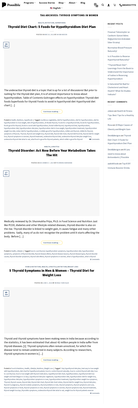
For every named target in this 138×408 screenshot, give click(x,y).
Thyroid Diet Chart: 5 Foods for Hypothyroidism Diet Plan (52, 27)
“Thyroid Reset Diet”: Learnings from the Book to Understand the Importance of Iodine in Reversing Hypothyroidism (121, 72)
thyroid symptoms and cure (84, 385)
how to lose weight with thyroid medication (32, 374)
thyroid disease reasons (60, 254)
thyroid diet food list (75, 134)
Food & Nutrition (33, 267)
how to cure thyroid (37, 251)
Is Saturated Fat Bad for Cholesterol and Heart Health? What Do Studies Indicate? (119, 89)
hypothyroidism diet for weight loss (83, 376)
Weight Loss (73, 267)
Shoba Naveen (61, 34)
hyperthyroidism (72, 374)
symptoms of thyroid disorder (23, 254)
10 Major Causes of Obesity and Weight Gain (120, 127)
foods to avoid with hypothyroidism (35, 125)
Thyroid (23, 134)
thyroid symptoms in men (33, 388)
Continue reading (51, 111)
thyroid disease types (77, 254)
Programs (30, 2)
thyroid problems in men (49, 385)
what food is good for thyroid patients (45, 139)
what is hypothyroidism (75, 256)
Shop (61, 2)
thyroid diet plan (90, 382)
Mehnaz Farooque (62, 283)
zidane (111, 111)
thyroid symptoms (66, 385)
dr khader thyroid (51, 123)
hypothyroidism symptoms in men (35, 379)
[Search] (103, 5)
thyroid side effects (37, 256)
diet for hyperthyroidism (66, 120)
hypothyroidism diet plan (29, 128)
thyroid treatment (36, 136)
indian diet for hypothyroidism (27, 131)
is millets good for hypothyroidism (51, 131)
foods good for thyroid (12, 125)
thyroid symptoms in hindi (13, 388)
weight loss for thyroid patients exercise (79, 390)
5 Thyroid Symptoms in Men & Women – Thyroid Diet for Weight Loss (51, 272)
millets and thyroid (72, 131)
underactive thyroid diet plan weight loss (76, 136)
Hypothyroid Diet (71, 125)
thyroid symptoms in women (18, 136)
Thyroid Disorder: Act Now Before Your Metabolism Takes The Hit (52, 152)
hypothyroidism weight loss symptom (83, 379)
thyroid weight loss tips (12, 390)
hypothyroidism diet (11, 128)
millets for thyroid (86, 131)
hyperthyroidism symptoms (56, 251)
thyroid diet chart (60, 134)
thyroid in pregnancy (11, 385)
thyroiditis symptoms (29, 390)
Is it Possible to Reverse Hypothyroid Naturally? (119, 58)
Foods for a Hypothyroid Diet (68, 123)
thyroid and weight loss (35, 134)
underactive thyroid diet (52, 136)
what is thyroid (90, 256)
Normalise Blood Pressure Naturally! (120, 49)
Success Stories (47, 2)
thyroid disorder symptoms (20, 256)
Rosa (110, 125)
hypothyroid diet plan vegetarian (42, 376)
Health (41, 23)
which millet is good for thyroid (71, 139)
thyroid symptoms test (74, 388)
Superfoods (60, 23)
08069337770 (127, 5)
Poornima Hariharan (64, 163)
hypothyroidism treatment (74, 128)
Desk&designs (114, 135)
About (73, 2)
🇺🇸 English (56, 8)
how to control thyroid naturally (57, 371)
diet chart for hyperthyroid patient (32, 371)
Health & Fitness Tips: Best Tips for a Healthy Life (121, 115)
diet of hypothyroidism (35, 123)
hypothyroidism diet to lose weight (51, 128)
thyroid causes (16, 382)
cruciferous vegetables (48, 120)
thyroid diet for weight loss (73, 382)
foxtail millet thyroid (56, 125)
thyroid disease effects (43, 254)
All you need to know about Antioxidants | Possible (119, 153)
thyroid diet (49, 134)
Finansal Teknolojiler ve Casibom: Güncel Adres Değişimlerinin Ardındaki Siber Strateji (119, 37)
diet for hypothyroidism (84, 120)
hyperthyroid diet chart (57, 374)
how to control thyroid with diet (81, 371)
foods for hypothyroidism (89, 123)
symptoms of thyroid (11, 134)
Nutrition (49, 23)
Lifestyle (55, 147)
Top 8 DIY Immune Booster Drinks (119, 165)
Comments (94, 139)
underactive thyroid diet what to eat (17, 139)
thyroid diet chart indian (53, 382)
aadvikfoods (113, 163)
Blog (83, 2)
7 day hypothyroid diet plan (71, 368)
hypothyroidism (83, 125)
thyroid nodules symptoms (30, 385)
